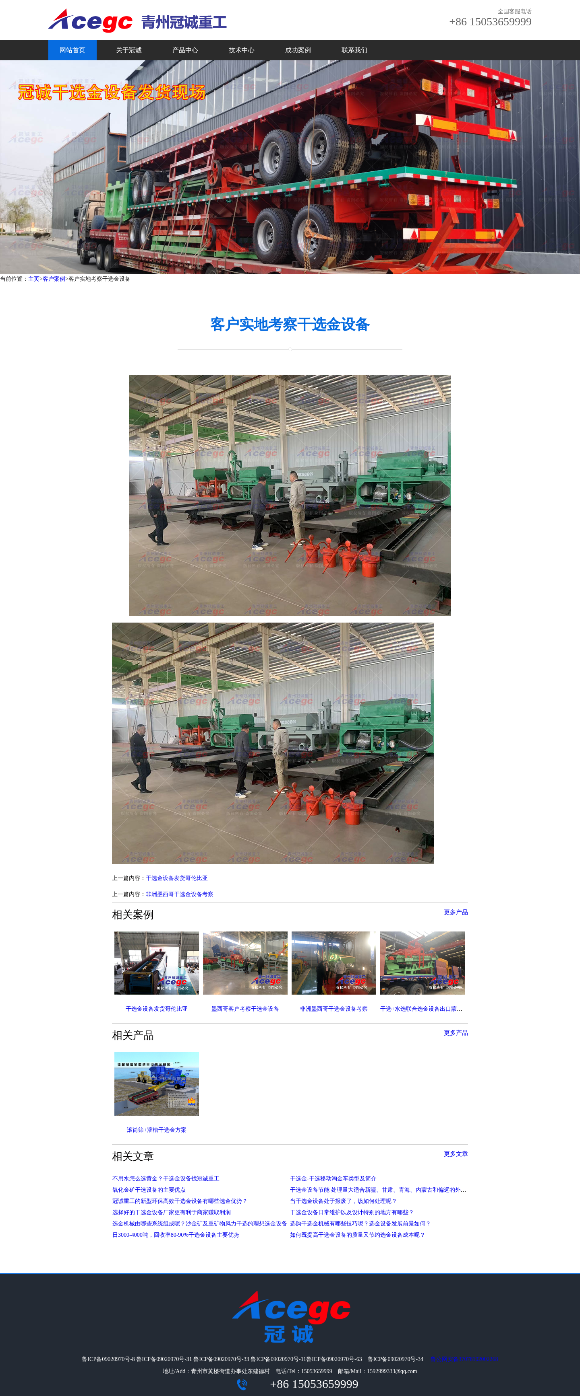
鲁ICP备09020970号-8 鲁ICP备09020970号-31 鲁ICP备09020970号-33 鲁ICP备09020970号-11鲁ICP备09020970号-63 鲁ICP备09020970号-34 (255, 1359)
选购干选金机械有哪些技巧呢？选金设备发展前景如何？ (360, 1224)
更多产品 (456, 912)
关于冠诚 (129, 50)
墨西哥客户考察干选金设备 (245, 1009)
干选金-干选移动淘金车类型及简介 (333, 1179)
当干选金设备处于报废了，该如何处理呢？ (343, 1201)
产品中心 (185, 50)
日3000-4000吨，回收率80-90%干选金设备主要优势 (175, 1235)
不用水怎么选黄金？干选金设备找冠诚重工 (166, 1179)
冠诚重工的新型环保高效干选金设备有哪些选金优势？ (180, 1201)
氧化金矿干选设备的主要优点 (149, 1190)
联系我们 (354, 50)
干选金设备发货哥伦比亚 (177, 878)
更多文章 (456, 1154)
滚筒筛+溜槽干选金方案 (156, 1130)
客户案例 (54, 279)
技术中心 (242, 50)
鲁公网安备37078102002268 (464, 1359)
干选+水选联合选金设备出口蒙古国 (424, 1009)
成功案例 (298, 50)
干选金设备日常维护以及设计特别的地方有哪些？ (352, 1212)
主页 (33, 279)
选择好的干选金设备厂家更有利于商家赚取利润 (171, 1212)
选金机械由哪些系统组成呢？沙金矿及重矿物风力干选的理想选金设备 (199, 1224)
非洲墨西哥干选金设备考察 (179, 894)
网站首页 (72, 50)
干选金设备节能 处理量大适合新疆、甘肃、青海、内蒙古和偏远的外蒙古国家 (386, 1190)
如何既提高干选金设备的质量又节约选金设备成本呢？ (357, 1235)
